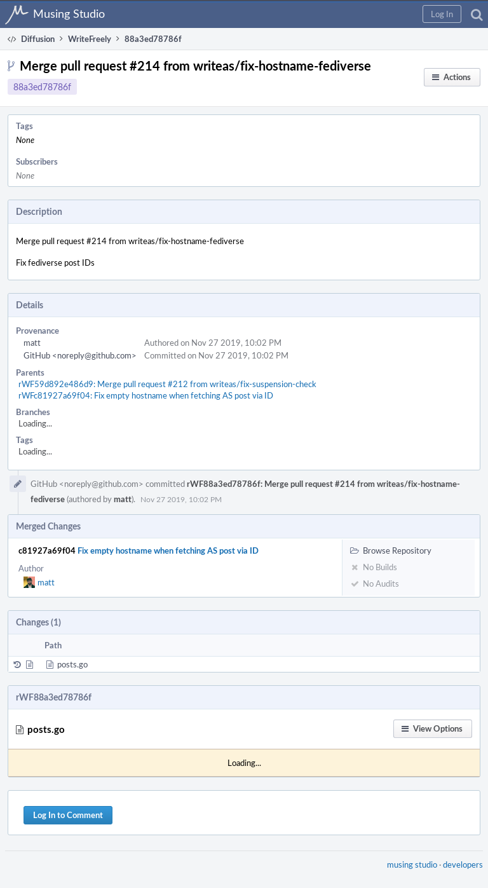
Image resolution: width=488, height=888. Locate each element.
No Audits (374, 583)
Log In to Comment (68, 815)
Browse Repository (390, 550)
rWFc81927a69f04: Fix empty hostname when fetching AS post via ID (145, 395)
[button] (442, 14)
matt (32, 342)
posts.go (72, 664)
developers (463, 864)
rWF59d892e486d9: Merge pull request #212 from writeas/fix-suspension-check (167, 384)
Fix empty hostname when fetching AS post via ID (168, 550)
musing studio (412, 864)
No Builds (373, 567)
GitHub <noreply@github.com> (80, 355)
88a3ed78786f (42, 87)
